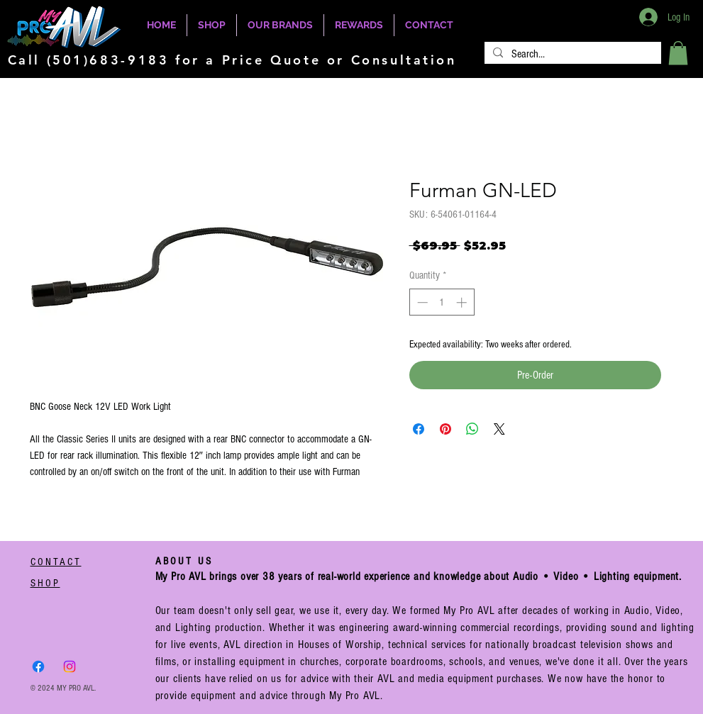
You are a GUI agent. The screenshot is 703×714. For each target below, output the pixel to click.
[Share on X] (499, 428)
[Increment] (462, 302)
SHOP (45, 583)
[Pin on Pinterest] (445, 428)
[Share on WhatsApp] (472, 428)
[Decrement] (421, 302)
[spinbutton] (441, 302)
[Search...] (571, 54)
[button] (678, 53)
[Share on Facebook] (418, 428)
